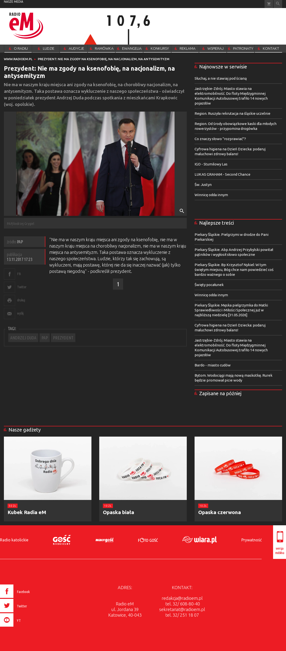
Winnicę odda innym (211, 195)
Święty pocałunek (209, 285)
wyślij (20, 313)
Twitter (22, 287)
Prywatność (251, 540)
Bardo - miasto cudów (213, 365)
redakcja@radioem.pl (182, 598)
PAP (44, 337)
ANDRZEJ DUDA (23, 337)
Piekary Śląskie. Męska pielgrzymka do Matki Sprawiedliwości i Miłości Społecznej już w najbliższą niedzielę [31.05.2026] (231, 310)
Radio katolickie (14, 540)
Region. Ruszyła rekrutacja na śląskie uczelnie (232, 113)
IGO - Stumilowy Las (211, 164)
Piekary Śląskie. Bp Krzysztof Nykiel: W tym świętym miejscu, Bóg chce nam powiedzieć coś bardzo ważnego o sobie (234, 270)
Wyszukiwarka (278, 4)
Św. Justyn (203, 184)
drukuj (21, 300)
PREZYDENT (63, 337)
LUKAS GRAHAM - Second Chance (222, 174)
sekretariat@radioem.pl (182, 609)
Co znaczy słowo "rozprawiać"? (220, 139)
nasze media (13, 1)
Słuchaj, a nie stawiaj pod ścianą (221, 78)
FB (19, 274)
